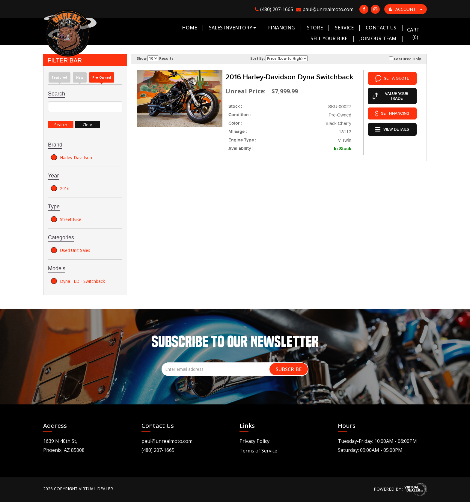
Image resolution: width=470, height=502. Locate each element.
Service (344, 27)
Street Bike (66, 219)
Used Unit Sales (70, 250)
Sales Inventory (232, 27)
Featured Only (405, 58)
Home (189, 27)
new (79, 77)
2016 (60, 188)
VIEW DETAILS (392, 128)
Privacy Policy (254, 441)
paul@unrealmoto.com (166, 441)
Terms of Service (258, 450)
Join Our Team (377, 38)
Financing (281, 27)
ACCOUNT (405, 9)
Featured (59, 77)
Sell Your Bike (329, 38)
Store (315, 27)
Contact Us (381, 27)
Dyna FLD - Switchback (78, 281)
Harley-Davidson (71, 157)
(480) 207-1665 (157, 450)
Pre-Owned (101, 77)
